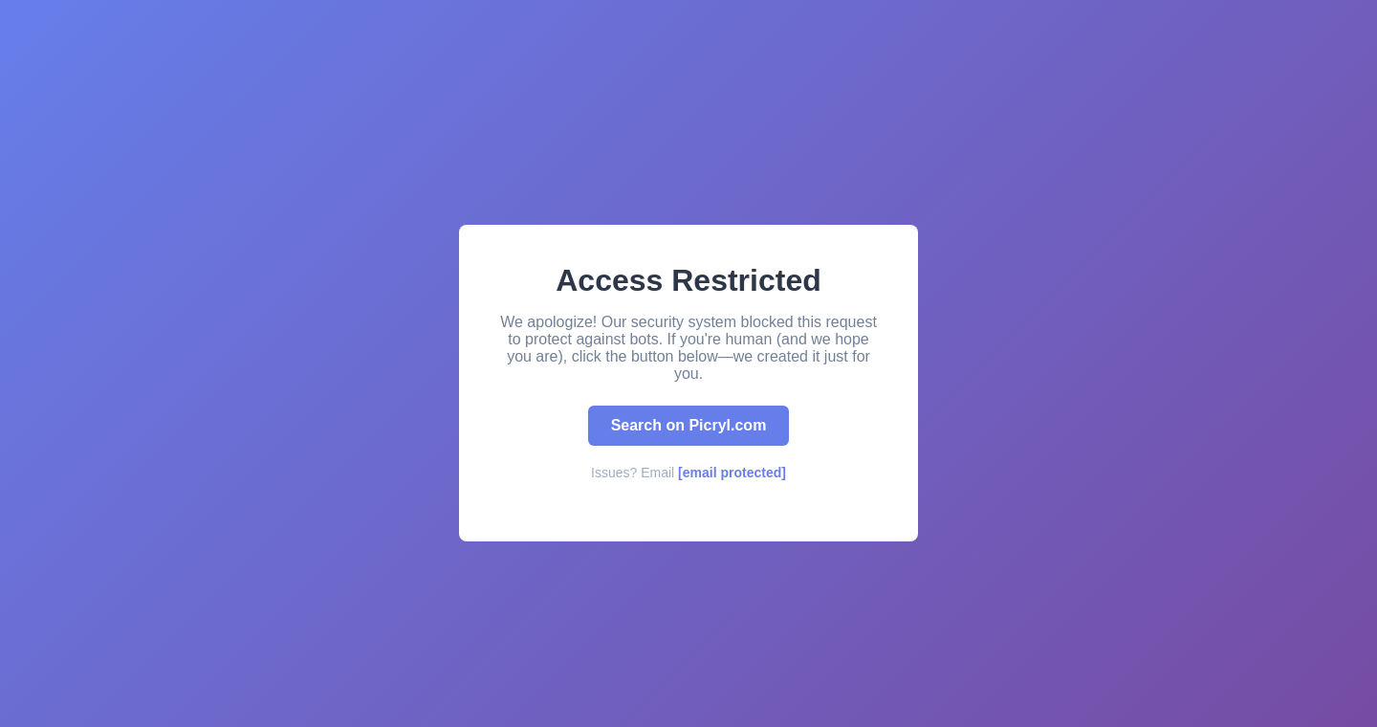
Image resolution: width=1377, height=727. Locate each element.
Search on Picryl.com (689, 425)
